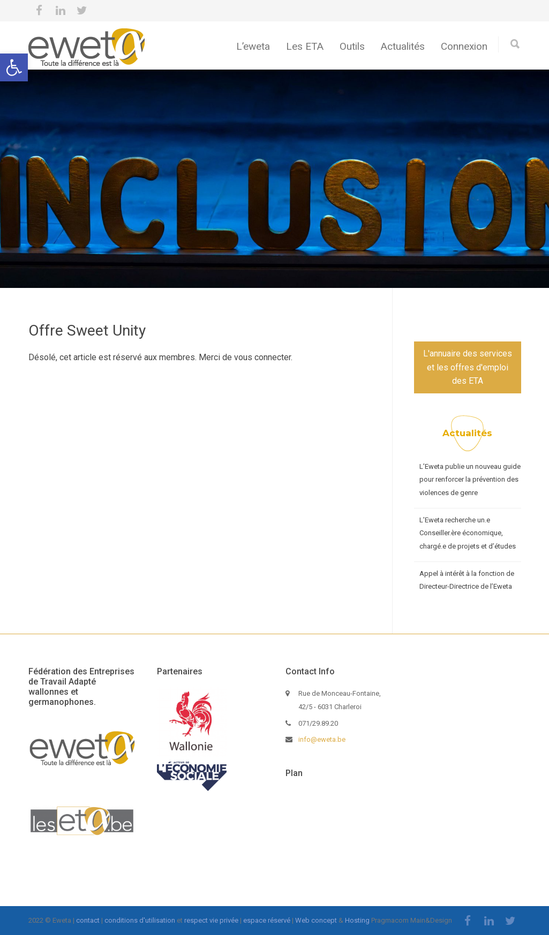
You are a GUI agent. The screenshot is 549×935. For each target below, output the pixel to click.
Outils (352, 46)
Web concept (316, 920)
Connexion (464, 46)
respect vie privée (211, 920)
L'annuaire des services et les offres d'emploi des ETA (467, 367)
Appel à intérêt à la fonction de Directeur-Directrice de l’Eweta (466, 580)
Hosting (357, 920)
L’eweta (253, 46)
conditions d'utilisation (139, 920)
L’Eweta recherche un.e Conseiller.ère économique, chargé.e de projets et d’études (467, 533)
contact (88, 920)
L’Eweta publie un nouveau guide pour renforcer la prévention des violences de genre (470, 479)
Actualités (403, 46)
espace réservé (266, 920)
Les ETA (305, 46)
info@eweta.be (321, 739)
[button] (14, 67)
